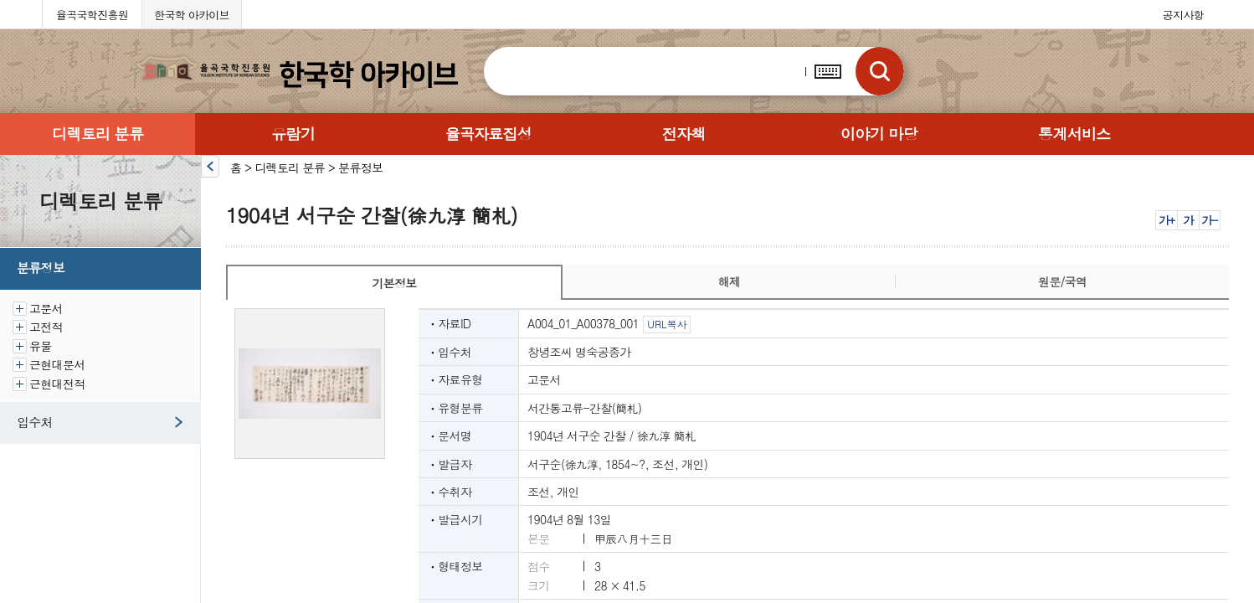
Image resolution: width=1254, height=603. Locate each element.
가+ (1166, 220)
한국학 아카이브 (191, 15)
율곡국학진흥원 (92, 15)
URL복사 (666, 324)
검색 (880, 71)
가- (1209, 220)
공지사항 (1183, 15)
